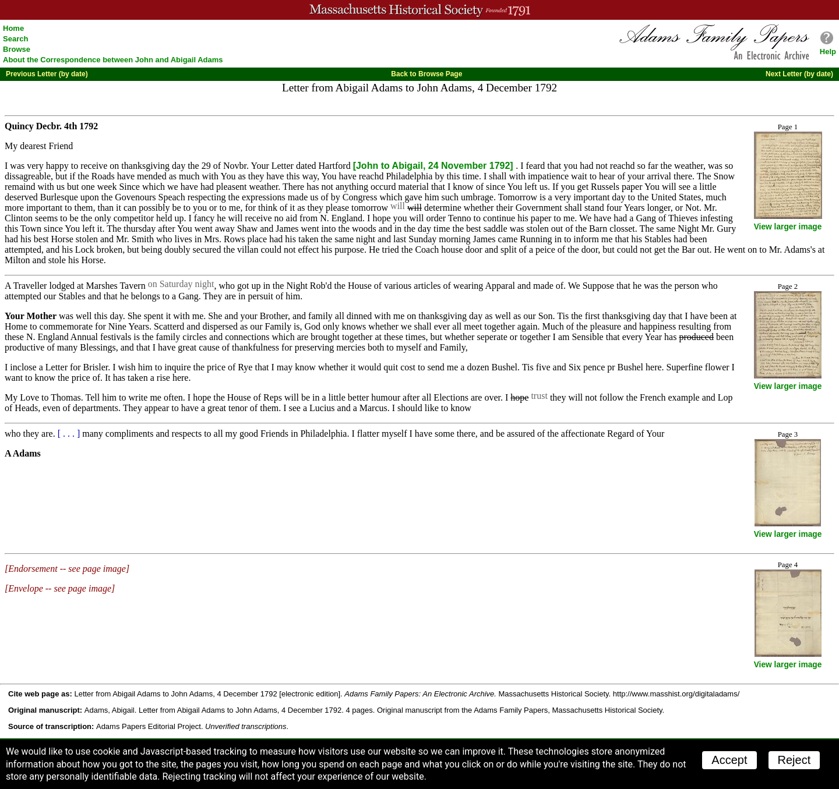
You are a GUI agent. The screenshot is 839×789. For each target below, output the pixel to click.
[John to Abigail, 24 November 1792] (434, 166)
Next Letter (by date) (799, 74)
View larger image (788, 226)
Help (828, 51)
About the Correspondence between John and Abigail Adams (113, 59)
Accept (729, 759)
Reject (794, 759)
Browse (16, 49)
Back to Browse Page (426, 74)
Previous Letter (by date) (47, 74)
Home (13, 28)
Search (15, 38)
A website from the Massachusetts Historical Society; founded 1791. (419, 10)
